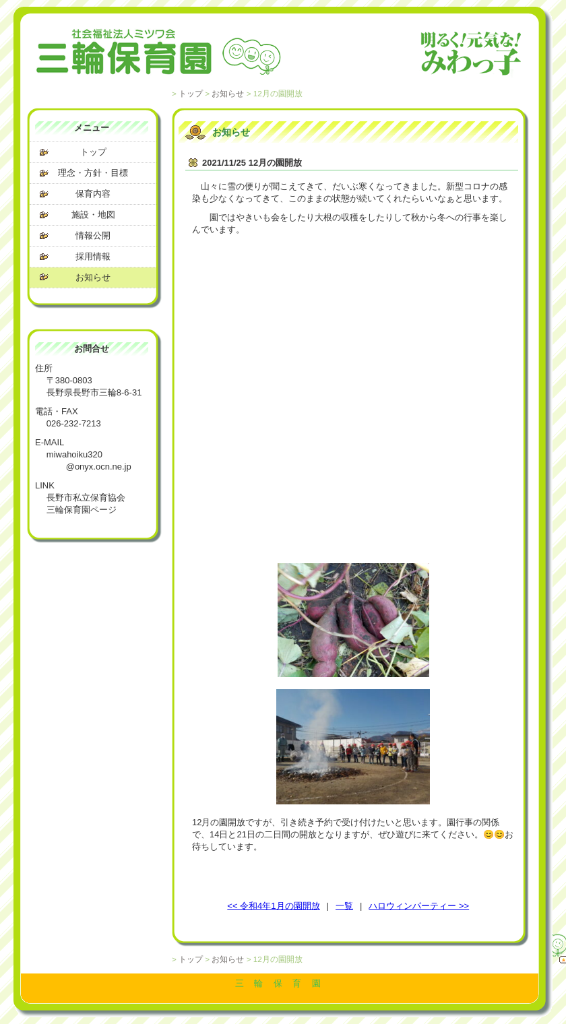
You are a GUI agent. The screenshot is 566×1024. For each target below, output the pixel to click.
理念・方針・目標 (93, 173)
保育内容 (93, 194)
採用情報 (93, 256)
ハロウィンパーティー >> (419, 906)
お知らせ (228, 93)
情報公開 (93, 235)
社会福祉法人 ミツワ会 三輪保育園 (279, 54)
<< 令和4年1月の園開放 (273, 906)
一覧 (344, 906)
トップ (191, 93)
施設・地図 (93, 215)
